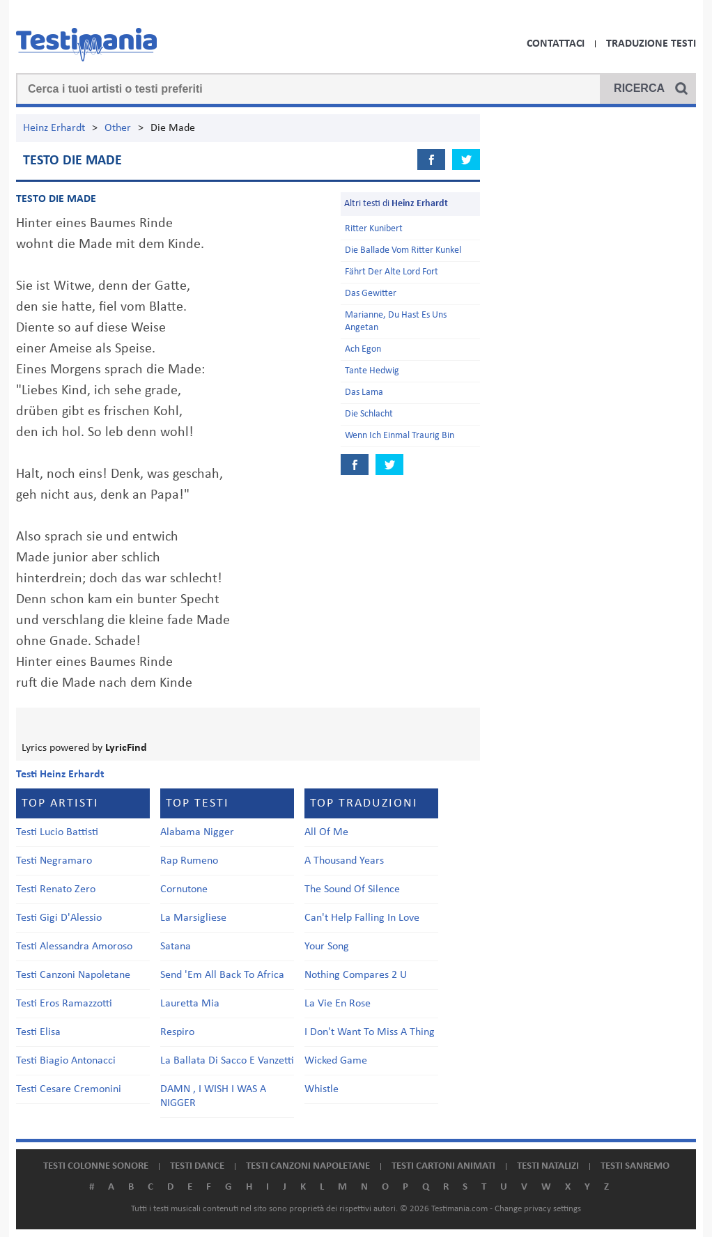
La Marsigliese (193, 918)
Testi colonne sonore (95, 1166)
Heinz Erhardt (54, 128)
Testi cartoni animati (443, 1166)
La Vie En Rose (337, 1003)
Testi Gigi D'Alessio (59, 918)
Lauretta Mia (189, 1003)
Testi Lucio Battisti (57, 832)
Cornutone (184, 889)
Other (118, 128)
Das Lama (364, 392)
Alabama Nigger (197, 832)
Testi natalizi (548, 1166)
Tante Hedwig (372, 371)
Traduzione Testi (651, 43)
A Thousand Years (344, 860)
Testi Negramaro (54, 860)
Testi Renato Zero (55, 889)
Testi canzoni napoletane (308, 1166)
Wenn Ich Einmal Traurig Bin (399, 435)
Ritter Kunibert (374, 229)
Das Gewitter (370, 293)
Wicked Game (335, 1060)
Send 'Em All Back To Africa (222, 975)
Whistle (321, 1089)
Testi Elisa (38, 1032)
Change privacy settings (538, 1208)
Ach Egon (363, 349)
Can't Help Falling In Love (361, 918)
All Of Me (326, 832)
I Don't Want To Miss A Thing (369, 1032)
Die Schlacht (369, 414)
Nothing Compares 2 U (355, 975)
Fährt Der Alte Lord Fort (391, 272)
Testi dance (197, 1166)
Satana (175, 946)
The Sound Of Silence (352, 889)
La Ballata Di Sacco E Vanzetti (227, 1060)
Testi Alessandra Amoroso (74, 946)
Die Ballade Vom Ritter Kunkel (403, 250)
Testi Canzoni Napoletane (73, 975)
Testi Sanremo (635, 1166)
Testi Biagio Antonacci (66, 1060)
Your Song (326, 946)
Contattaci (556, 43)
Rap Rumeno (189, 860)
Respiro (177, 1032)
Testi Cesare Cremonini (68, 1089)
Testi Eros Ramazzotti (64, 1003)
